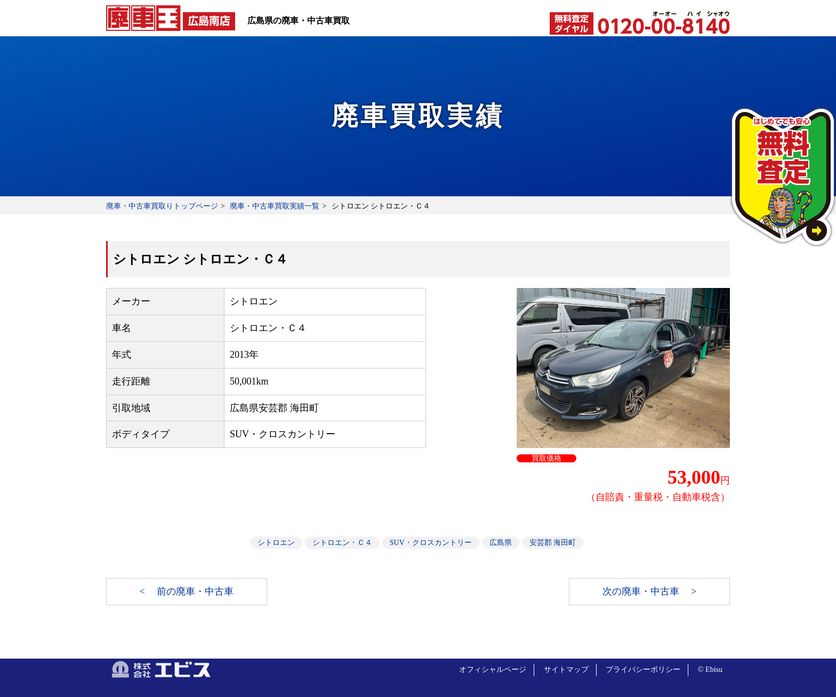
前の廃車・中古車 (195, 591)
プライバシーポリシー (643, 670)
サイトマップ (566, 670)
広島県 (500, 543)
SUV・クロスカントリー (431, 543)
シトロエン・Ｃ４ (342, 543)
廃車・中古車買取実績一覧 (274, 206)
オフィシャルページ (492, 670)
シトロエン (276, 543)
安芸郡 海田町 (552, 543)
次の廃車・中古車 (642, 591)
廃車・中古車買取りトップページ (162, 206)
